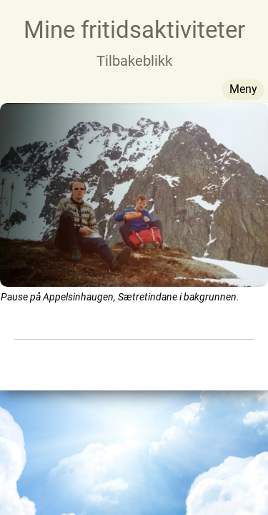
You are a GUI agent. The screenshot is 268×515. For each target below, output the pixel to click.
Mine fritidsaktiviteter (134, 30)
